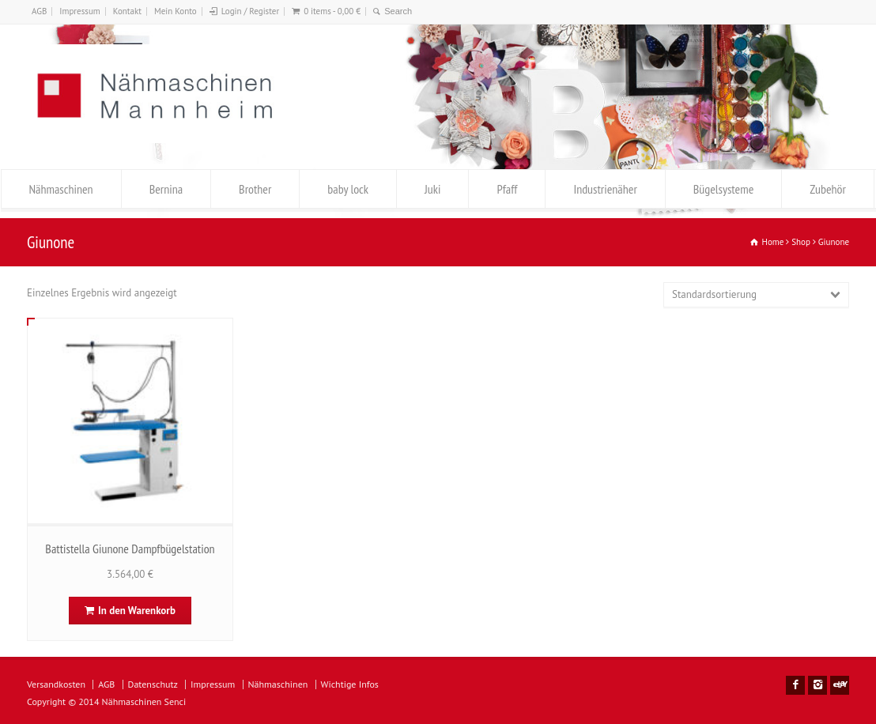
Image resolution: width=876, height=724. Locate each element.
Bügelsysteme (723, 189)
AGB (39, 11)
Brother (255, 189)
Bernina (166, 189)
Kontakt (127, 11)
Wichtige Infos (350, 684)
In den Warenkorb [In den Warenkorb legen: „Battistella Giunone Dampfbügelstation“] (137, 610)
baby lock (347, 189)
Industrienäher (604, 189)
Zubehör (828, 189)
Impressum (79, 11)
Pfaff (507, 189)
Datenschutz (153, 684)
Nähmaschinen (61, 189)
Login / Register (250, 11)
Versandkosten (56, 684)
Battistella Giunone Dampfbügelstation (129, 548)
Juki (432, 189)
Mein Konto (175, 11)
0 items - (332, 11)
